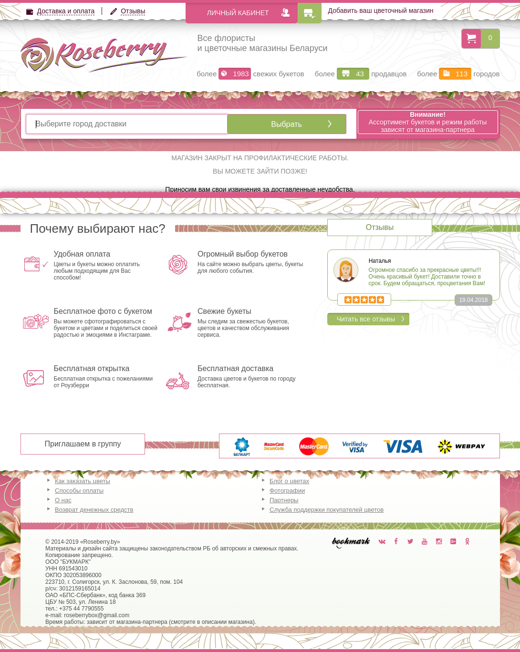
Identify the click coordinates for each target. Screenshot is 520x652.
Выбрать (286, 124)
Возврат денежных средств (94, 509)
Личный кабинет (238, 13)
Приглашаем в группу (83, 444)
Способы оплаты (79, 490)
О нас (63, 500)
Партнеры (284, 500)
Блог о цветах (289, 481)
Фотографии (287, 490)
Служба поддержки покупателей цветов (327, 509)
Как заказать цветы (82, 481)
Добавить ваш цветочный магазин (381, 10)
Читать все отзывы (366, 319)
